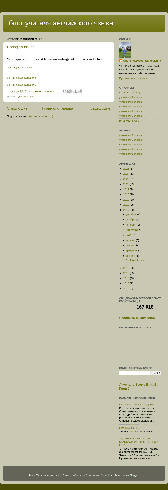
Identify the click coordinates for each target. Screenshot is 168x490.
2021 (126, 189)
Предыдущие (99, 108)
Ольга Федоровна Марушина (142, 60)
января (131, 255)
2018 (126, 204)
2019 (126, 199)
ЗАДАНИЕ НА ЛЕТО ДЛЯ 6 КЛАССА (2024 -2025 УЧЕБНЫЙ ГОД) (138, 441)
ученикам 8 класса (130, 101)
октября (131, 224)
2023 (126, 178)
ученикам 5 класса (130, 115)
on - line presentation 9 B (21, 77)
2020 (126, 194)
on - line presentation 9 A (20, 67)
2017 (126, 209)
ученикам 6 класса (130, 111)
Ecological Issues (20, 47)
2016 (126, 267)
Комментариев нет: (46, 91)
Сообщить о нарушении (137, 317)
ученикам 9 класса (29, 96)
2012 (126, 288)
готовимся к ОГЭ (129, 120)
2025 (126, 168)
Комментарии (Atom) (40, 116)
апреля (131, 240)
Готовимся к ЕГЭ (129, 427)
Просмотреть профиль (133, 78)
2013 (126, 283)
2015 (126, 273)
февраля (132, 250)
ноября (131, 219)
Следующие (17, 108)
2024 (126, 173)
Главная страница (57, 108)
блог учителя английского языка (61, 23)
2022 (126, 184)
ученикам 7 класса (130, 106)
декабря (131, 214)
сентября (132, 229)
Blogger (134, 475)
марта (130, 245)
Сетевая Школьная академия (137, 404)
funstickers (107, 475)
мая (129, 234)
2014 (126, 278)
